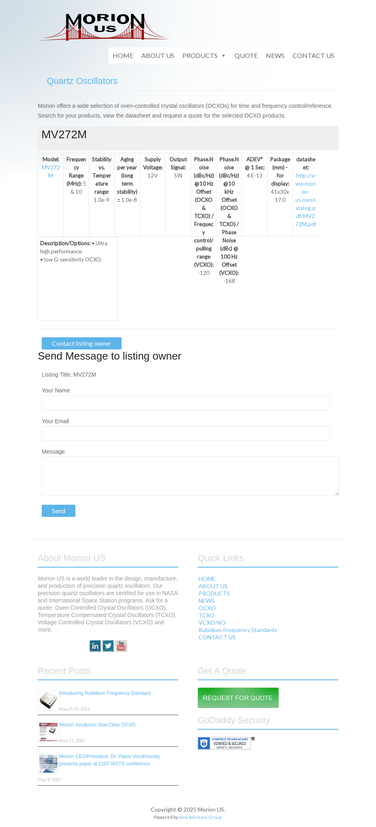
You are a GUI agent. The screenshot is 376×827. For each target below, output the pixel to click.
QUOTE (246, 55)
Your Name (56, 390)
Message (53, 451)
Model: (51, 159)
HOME (123, 55)
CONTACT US (313, 55)
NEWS (275, 55)
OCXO (207, 607)
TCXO (207, 615)
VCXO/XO (212, 622)
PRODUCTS (204, 55)
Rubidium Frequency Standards (238, 629)
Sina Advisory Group (200, 817)
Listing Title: (57, 374)
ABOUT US (157, 55)
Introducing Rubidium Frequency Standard (104, 693)
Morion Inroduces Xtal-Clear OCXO (97, 725)
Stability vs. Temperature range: (101, 175)
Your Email (55, 421)
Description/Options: (65, 243)
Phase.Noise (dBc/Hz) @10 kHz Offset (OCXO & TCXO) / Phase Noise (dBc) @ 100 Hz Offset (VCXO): (229, 216)
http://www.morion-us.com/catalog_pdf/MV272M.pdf (305, 199)
